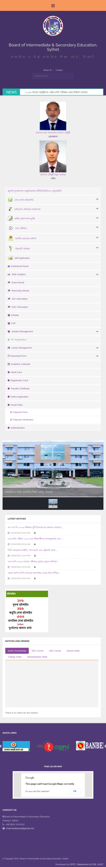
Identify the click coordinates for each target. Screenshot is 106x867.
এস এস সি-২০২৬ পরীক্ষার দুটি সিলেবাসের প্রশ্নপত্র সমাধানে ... (36, 527)
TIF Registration (17, 339)
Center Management (20, 347)
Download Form (17, 356)
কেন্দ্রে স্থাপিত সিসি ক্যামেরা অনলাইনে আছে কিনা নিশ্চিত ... (34, 573)
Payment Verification (22, 419)
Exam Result (16, 282)
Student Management (20, 331)
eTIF (12, 323)
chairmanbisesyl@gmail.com (20, 828)
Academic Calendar (19, 364)
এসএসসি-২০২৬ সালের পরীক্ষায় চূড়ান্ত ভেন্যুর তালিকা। (33, 561)
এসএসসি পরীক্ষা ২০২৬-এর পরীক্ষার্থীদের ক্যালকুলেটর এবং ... (35, 538)
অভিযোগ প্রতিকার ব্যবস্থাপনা (24, 209)
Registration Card (18, 380)
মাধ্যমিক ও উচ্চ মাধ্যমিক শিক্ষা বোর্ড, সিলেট (28, 492)
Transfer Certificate (18, 388)
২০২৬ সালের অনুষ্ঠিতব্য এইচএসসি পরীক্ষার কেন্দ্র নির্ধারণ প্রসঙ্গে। (56, 92)
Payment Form (19, 412)
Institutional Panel (18, 266)
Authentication (16, 428)
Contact (59, 70)
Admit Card (15, 372)
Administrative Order (37, 657)
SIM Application (19, 258)
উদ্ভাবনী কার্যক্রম (19, 248)
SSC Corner (38, 650)
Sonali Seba (15, 405)
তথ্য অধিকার (17, 228)
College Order (15, 657)
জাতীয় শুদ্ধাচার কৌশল (22, 238)
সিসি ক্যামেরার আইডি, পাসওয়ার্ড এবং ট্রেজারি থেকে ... (33, 550)
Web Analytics (17, 274)
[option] (53, 746)
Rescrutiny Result (18, 290)
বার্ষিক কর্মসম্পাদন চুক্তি (21, 218)
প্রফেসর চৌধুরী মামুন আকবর (53, 174)
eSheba (13, 315)
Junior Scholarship (17, 650)
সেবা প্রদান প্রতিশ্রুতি (21, 200)
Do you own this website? (37, 791)
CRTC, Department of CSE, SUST (86, 864)
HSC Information (18, 307)
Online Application (18, 396)
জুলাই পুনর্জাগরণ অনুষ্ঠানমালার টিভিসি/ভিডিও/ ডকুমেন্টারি (35, 191)
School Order (73, 650)
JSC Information (18, 299)
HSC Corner (55, 650)
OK (74, 791)
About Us (47, 70)
